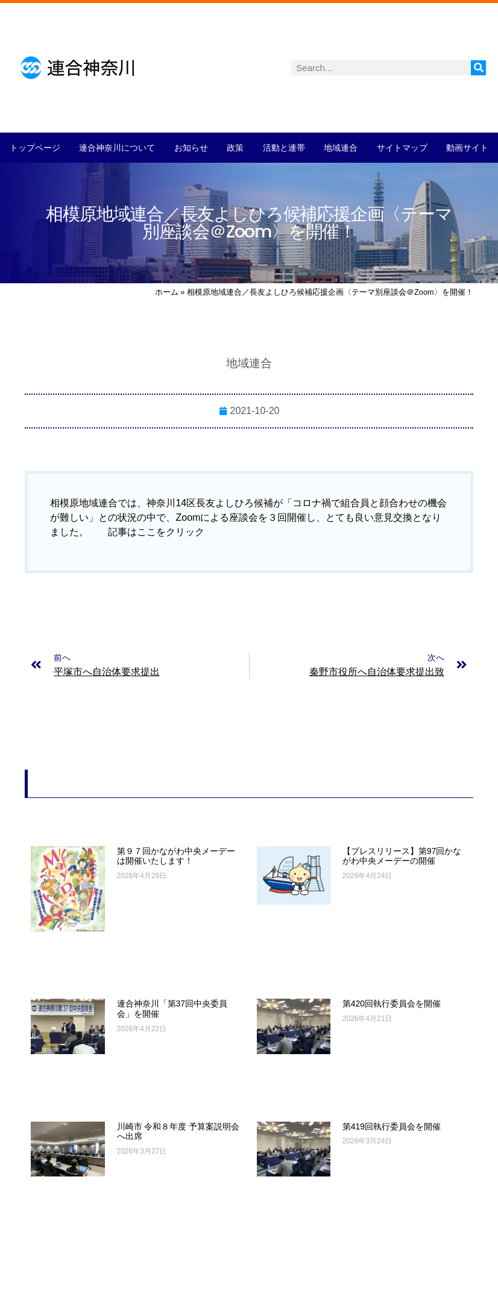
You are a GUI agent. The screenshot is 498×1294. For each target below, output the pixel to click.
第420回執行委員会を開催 (391, 1003)
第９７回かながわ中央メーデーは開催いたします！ (176, 856)
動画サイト (467, 147)
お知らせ (191, 147)
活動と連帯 (284, 147)
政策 (235, 147)
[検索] (478, 67)
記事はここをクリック (156, 532)
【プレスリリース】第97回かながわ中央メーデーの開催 (402, 856)
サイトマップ (402, 147)
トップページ (35, 147)
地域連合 (341, 147)
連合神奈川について (117, 147)
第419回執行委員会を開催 (391, 1126)
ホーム (166, 292)
